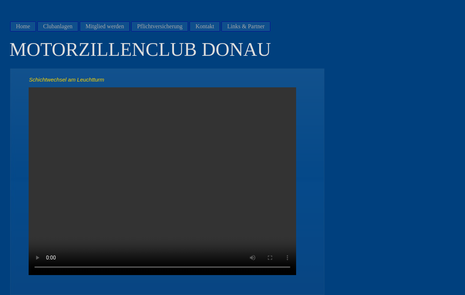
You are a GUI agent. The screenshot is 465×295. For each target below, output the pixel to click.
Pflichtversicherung (159, 26)
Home (23, 26)
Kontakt (204, 26)
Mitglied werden (105, 26)
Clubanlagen (57, 26)
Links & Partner (246, 26)
